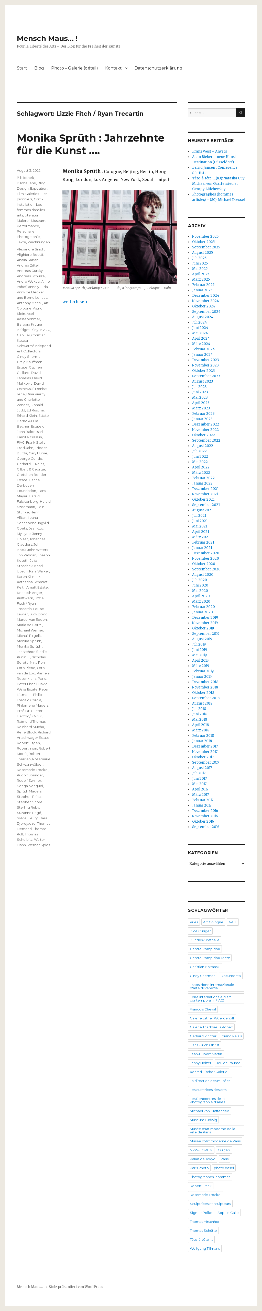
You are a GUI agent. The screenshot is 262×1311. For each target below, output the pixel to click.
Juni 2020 (200, 585)
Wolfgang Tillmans (205, 1248)
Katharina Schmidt (32, 582)
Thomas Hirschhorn (206, 1222)
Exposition (38, 188)
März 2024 (201, 344)
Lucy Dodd (38, 614)
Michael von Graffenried (209, 1111)
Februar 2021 (203, 542)
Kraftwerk (25, 598)
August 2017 (202, 768)
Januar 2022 (202, 483)
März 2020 (201, 601)
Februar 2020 (203, 607)
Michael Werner (30, 630)
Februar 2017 (202, 800)
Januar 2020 (202, 612)
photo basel (224, 1168)
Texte (21, 242)
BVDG (45, 330)
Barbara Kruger (29, 324)
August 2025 (202, 252)
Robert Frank (201, 1186)
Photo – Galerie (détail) (74, 68)
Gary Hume (38, 453)
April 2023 (201, 403)
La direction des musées (210, 1081)
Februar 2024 (203, 349)
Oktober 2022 (203, 435)
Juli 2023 (199, 387)
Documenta (231, 976)
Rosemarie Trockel (32, 770)
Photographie (28, 237)
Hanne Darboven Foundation (28, 485)
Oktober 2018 (203, 693)
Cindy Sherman (29, 356)
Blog (39, 68)
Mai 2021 (199, 526)
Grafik (38, 199)
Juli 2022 (199, 451)
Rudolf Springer (30, 775)
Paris (42, 678)
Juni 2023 (200, 392)
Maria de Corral (29, 625)
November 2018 (205, 687)
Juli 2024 (199, 322)
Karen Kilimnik (28, 576)
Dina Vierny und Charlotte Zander (31, 399)
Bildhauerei (26, 183)
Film (20, 194)
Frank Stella (36, 442)
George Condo (29, 458)
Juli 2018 (199, 709)
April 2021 (200, 532)
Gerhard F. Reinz (30, 464)
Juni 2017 (199, 778)
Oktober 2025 (203, 242)
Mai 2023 (200, 397)
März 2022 (201, 472)
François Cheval (203, 1009)
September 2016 (205, 827)
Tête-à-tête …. (201, 1239)
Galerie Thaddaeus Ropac (211, 1027)
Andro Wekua (28, 281)
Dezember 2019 (205, 617)
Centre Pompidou (205, 949)
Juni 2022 (200, 456)
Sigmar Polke (201, 1213)
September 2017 (205, 762)
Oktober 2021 (203, 499)
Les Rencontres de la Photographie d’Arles (207, 1100)
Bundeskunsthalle (205, 940)
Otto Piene (26, 668)
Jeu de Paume (228, 1063)
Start (22, 68)
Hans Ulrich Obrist (204, 1045)
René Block (26, 732)
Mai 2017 (199, 784)
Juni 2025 (200, 263)
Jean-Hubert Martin (206, 1054)
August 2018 (202, 703)
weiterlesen (74, 301)
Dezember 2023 (205, 360)
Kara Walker (39, 571)
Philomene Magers (32, 705)
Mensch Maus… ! (47, 38)
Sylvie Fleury (27, 818)
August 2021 (202, 510)
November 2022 (205, 430)
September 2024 (206, 311)
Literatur (31, 215)
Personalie (26, 231)
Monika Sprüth (29, 641)
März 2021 (201, 537)
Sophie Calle (228, 1213)
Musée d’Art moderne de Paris (215, 1141)
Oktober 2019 (203, 628)
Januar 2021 (202, 548)
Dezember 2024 (205, 295)
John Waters (37, 550)
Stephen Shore (29, 802)
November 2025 (205, 236)
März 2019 (200, 666)
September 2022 (206, 440)
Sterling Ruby (28, 807)
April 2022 (201, 467)
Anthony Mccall (29, 303)
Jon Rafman (26, 555)
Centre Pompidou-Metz (210, 958)
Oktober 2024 (203, 306)
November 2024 (205, 301)
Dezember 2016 (205, 811)
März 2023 (201, 408)
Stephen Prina (29, 797)
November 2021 (205, 494)
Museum (38, 220)
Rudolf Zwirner (29, 780)
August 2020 (202, 574)
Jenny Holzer (200, 1063)
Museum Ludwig (203, 1120)
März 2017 (200, 794)
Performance (28, 226)
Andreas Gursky (30, 271)
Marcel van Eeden (32, 619)
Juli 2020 (199, 580)
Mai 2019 (199, 655)
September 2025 (206, 247)
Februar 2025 (203, 285)
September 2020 (206, 569)
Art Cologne (213, 922)
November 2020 (205, 558)
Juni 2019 (199, 650)
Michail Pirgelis (29, 636)
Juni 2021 (200, 521)
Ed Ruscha (35, 410)
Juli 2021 (199, 515)
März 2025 (201, 279)
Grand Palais (232, 1036)
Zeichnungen (39, 242)
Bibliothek (25, 178)
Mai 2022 (200, 462)
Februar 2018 (203, 735)
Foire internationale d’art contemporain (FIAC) (210, 998)
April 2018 (200, 725)
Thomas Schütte (203, 1230)
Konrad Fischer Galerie (208, 1072)
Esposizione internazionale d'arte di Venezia (212, 986)
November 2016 (205, 816)
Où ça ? (224, 1150)
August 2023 (202, 381)
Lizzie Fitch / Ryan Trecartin (30, 603)
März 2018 (200, 730)
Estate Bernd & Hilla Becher (33, 420)
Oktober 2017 (203, 757)
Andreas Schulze (31, 276)
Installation (26, 204)
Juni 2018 (199, 714)
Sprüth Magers (29, 791)
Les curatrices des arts (208, 1090)
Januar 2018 (202, 741)
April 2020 (201, 596)
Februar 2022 (203, 478)
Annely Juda (38, 287)
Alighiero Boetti (30, 254)
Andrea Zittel (28, 265)
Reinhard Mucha (30, 727)
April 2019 (200, 660)
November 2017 (204, 752)
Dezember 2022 (205, 424)
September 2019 (205, 633)
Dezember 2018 (205, 682)
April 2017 (200, 789)
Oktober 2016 (203, 821)
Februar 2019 (203, 671)
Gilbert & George (31, 469)
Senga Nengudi (30, 786)
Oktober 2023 (203, 371)
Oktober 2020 (203, 564)
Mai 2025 (200, 269)
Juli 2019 (199, 644)
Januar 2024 (202, 354)
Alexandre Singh (30, 249)
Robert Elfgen (28, 743)
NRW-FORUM (201, 1150)
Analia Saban (27, 260)
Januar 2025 (202, 290)
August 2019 (202, 639)
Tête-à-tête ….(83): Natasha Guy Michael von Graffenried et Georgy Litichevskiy (218, 183)
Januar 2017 (201, 805)
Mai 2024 (200, 333)
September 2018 (206, 698)
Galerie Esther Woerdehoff (212, 1018)
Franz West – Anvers (209, 151)
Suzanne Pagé (29, 813)
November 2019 (205, 623)
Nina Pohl (38, 662)
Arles (194, 922)
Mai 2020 (200, 591)
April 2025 (200, 274)
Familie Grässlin (29, 437)
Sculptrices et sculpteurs (210, 1204)
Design (23, 188)
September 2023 (206, 376)
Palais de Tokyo (202, 1159)
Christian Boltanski (205, 967)
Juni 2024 (200, 328)
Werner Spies (38, 845)
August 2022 (202, 446)
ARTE (232, 922)
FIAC (21, 442)
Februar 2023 (203, 413)
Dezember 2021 (205, 489)
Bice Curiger (200, 931)
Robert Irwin (27, 748)
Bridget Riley (27, 330)
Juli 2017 (198, 773)
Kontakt (113, 68)
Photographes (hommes (210, 1177)
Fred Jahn (25, 448)
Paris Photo (199, 1168)
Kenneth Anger (29, 593)
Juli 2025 (199, 258)
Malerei (23, 220)
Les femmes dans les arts (31, 209)
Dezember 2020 (205, 553)
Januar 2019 (202, 676)
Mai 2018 (199, 719)
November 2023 (205, 365)
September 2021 (206, 505)
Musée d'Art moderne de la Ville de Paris (212, 1130)
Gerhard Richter (203, 1036)
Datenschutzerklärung (158, 68)
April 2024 (201, 338)
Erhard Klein (27, 415)
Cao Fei (23, 335)
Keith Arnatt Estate (32, 587)
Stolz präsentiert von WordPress (76, 1287)
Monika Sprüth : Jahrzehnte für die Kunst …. (91, 144)
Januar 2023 (202, 419)
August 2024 (202, 317)
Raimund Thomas (31, 721)
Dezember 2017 (205, 746)
